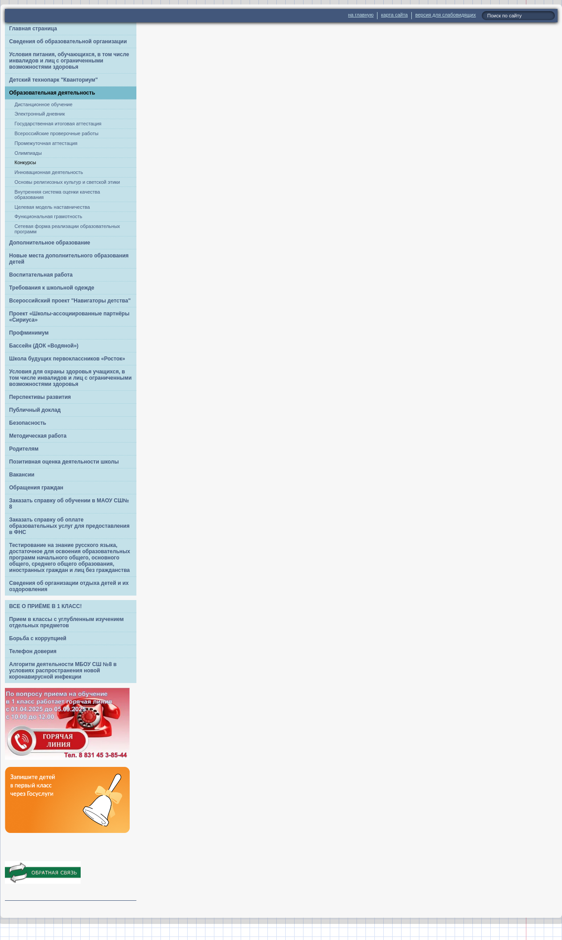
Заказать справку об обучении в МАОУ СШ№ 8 (69, 503)
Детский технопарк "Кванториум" (53, 80)
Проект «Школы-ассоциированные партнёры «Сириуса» (69, 317)
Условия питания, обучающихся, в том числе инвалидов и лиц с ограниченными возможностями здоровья (69, 60)
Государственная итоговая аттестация (58, 123)
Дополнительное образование (49, 243)
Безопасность (27, 423)
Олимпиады (28, 153)
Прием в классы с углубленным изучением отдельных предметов (66, 622)
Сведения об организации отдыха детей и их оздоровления (69, 586)
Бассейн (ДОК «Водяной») (44, 346)
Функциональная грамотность (48, 216)
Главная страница (33, 28)
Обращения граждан (36, 487)
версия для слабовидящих (445, 14)
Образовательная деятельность (52, 93)
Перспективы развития (40, 397)
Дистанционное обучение (44, 104)
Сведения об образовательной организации (68, 41)
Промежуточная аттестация (46, 143)
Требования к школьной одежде (51, 288)
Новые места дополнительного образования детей (69, 259)
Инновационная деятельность (49, 172)
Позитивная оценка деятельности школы (64, 462)
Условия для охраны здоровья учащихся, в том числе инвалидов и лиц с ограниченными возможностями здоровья (70, 378)
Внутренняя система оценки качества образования (57, 194)
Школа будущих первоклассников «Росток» (67, 359)
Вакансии (22, 475)
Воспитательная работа (41, 275)
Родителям (24, 449)
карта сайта (394, 14)
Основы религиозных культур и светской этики (67, 182)
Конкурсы (25, 162)
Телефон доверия (33, 651)
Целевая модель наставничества (52, 207)
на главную (360, 14)
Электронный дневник (40, 113)
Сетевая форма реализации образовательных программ (67, 229)
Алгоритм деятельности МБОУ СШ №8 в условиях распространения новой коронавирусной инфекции (63, 670)
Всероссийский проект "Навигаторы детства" (70, 301)
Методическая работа (38, 436)
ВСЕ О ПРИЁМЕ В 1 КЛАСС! (45, 606)
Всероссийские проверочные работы (56, 133)
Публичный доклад (35, 410)
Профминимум (29, 333)
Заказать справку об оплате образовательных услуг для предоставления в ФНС (69, 526)
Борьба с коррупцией (38, 638)
